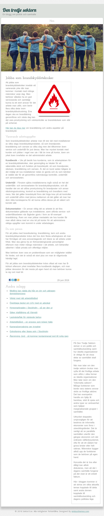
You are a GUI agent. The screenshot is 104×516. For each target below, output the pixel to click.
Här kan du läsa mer (15, 128)
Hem (52, 21)
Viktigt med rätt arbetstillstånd (24, 298)
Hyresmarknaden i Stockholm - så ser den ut (31, 308)
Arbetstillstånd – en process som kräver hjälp (31, 322)
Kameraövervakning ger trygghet (25, 327)
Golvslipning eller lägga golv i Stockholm (29, 331)
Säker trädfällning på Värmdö (23, 312)
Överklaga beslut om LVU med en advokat (30, 303)
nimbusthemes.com (80, 511)
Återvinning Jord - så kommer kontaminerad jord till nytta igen (39, 336)
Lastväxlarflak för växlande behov (25, 317)
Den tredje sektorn (19, 10)
